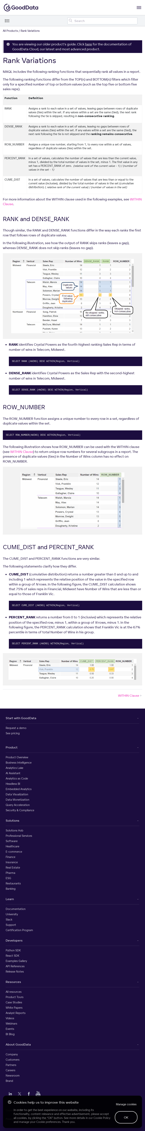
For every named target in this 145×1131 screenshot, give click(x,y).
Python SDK (13, 950)
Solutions (12, 820)
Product (12, 747)
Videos (10, 1018)
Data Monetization (17, 799)
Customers (12, 1059)
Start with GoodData (21, 718)
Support (11, 924)
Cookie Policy (101, 1117)
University (12, 914)
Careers (10, 1070)
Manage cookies (126, 1104)
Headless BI (13, 783)
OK (126, 1117)
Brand (9, 1080)
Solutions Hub (14, 830)
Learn (10, 899)
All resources (14, 991)
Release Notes (15, 971)
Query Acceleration (18, 805)
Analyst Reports (15, 1013)
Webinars (11, 1023)
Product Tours (14, 997)
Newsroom (13, 1075)
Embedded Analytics (19, 789)
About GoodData (18, 1044)
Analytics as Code (17, 778)
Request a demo (16, 728)
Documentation (15, 909)
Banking (10, 888)
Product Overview (17, 757)
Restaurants (13, 883)
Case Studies (14, 1002)
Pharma (10, 872)
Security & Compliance (20, 810)
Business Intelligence (19, 762)
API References (15, 966)
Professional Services (19, 835)
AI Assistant (13, 773)
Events (10, 1028)
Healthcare (12, 846)
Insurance (12, 862)
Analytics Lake (14, 767)
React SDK (12, 955)
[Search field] (102, 20)
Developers (14, 940)
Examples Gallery (16, 961)
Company (12, 1054)
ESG (8, 878)
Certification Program (19, 930)
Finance (10, 857)
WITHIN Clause (21, 452)
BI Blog (10, 1034)
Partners (11, 1065)
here (88, 44)
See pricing (13, 733)
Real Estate (13, 867)
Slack (9, 919)
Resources (13, 982)
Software (12, 841)
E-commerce (14, 851)
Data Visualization (17, 794)
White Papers (14, 1007)
